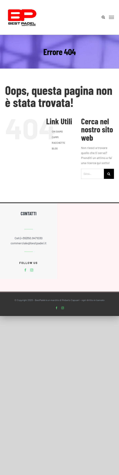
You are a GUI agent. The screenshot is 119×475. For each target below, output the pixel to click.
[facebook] (25, 270)
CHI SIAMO (57, 131)
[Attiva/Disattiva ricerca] (103, 17)
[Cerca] (109, 174)
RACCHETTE (58, 142)
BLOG (55, 148)
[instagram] (31, 270)
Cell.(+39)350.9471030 (28, 238)
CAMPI (55, 137)
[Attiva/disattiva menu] (111, 17)
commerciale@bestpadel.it (28, 243)
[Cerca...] (92, 174)
